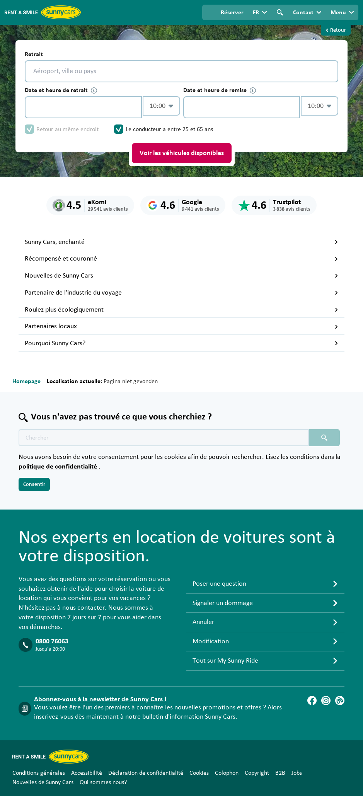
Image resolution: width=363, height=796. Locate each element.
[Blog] (339, 700)
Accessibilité (86, 773)
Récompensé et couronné (181, 258)
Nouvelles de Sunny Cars (181, 275)
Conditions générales (38, 773)
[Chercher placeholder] (324, 437)
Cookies (199, 773)
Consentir (34, 484)
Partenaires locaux (181, 326)
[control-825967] (83, 107)
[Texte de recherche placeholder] (164, 437)
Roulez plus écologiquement (181, 309)
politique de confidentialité (59, 466)
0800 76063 (52, 641)
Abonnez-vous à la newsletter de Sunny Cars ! (100, 699)
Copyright (257, 773)
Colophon (227, 773)
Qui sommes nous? (103, 782)
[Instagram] (326, 700)
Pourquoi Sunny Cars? (181, 343)
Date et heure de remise (219, 90)
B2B (280, 773)
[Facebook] (312, 700)
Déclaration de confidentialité (145, 773)
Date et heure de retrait (61, 90)
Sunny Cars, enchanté (181, 242)
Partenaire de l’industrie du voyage (181, 292)
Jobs (296, 773)
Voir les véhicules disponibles (182, 153)
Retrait (34, 54)
